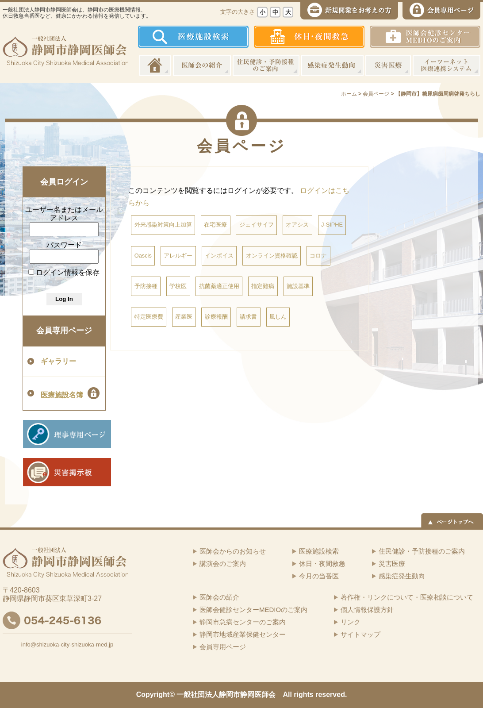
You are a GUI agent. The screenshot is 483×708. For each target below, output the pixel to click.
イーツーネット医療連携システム (446, 65)
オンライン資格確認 (272, 255)
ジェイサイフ (256, 224)
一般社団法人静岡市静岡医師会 (226, 694)
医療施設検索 (319, 551)
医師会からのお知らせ (232, 551)
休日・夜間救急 (322, 563)
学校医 (178, 286)
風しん (278, 316)
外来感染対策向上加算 (163, 224)
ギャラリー (58, 361)
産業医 (183, 316)
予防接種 (145, 286)
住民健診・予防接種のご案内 (266, 65)
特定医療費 (148, 316)
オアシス (297, 224)
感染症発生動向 (332, 65)
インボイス (219, 255)
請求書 (248, 316)
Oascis (143, 255)
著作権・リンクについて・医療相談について (407, 597)
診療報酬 (216, 316)
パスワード (64, 245)
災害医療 (388, 65)
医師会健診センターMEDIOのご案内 (253, 609)
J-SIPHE (332, 224)
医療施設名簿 (70, 393)
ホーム (155, 65)
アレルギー (178, 255)
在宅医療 (215, 224)
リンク (350, 622)
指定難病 (262, 286)
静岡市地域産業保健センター (242, 634)
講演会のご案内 (222, 563)
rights (303, 694)
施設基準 (298, 286)
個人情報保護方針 (367, 609)
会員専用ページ (64, 330)
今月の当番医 (319, 576)
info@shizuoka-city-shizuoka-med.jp (67, 644)
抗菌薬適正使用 (219, 286)
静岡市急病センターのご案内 (242, 622)
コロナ (318, 255)
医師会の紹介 (202, 65)
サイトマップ (360, 634)
